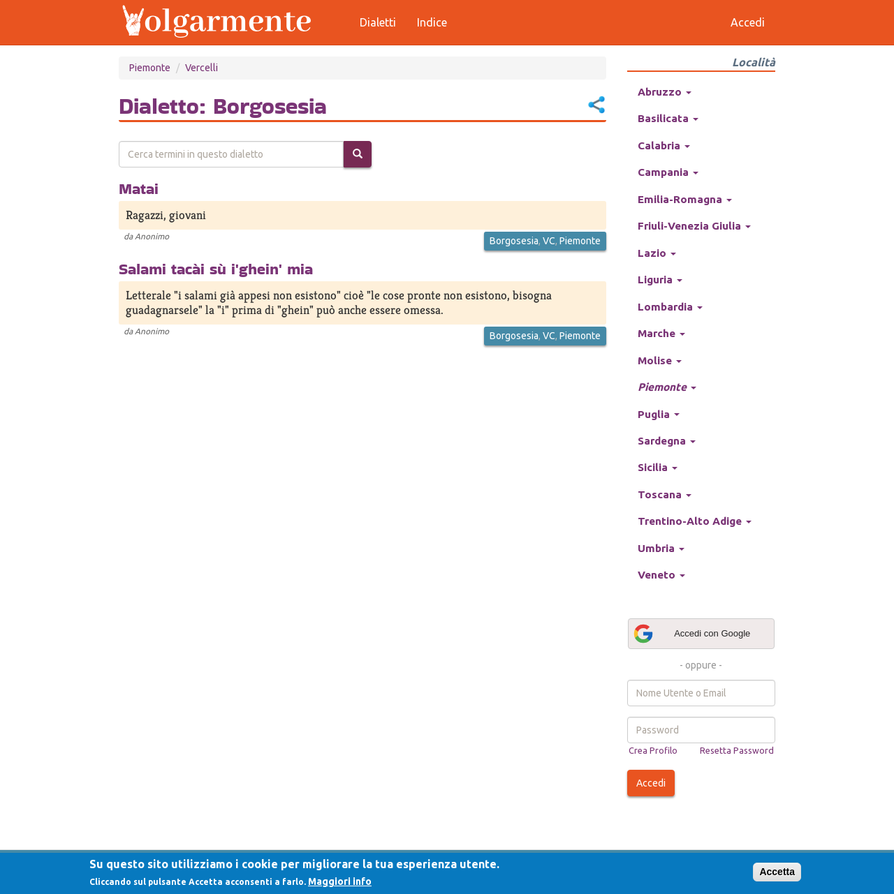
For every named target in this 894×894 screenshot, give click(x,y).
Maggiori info (340, 881)
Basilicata (668, 118)
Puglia (659, 414)
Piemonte (149, 67)
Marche (661, 333)
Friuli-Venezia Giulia (694, 226)
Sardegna (667, 441)
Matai (139, 188)
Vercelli (201, 67)
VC (549, 240)
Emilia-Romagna (685, 199)
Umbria (661, 548)
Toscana (664, 494)
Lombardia (670, 307)
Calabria (664, 145)
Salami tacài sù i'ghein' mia (216, 269)
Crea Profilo (653, 750)
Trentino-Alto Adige (695, 521)
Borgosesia (514, 240)
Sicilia (657, 467)
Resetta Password (737, 750)
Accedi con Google (691, 634)
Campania (668, 172)
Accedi (651, 783)
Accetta (777, 871)
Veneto (661, 575)
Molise (660, 360)
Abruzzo (664, 92)
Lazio (657, 253)
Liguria (660, 279)
